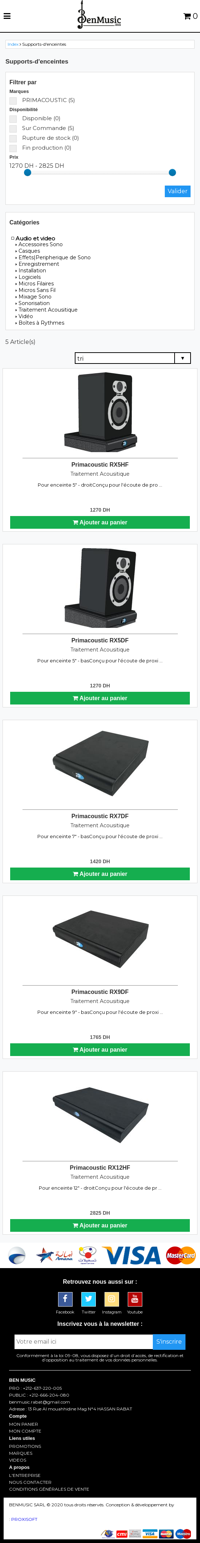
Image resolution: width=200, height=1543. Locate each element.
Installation (31, 270)
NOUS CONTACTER (30, 1482)
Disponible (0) (35, 118)
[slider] (27, 172)
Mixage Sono (34, 296)
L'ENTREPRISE (25, 1475)
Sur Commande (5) (41, 128)
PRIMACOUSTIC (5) (42, 100)
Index (13, 44)
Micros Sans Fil (36, 290)
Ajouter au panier (100, 522)
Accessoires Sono (39, 244)
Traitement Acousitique (47, 309)
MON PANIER (23, 1424)
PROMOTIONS (25, 1446)
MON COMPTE (25, 1431)
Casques (28, 251)
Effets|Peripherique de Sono (53, 257)
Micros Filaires (35, 283)
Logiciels (28, 277)
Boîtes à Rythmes (40, 323)
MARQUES (20, 1453)
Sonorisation (33, 303)
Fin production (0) (40, 147)
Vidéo (24, 316)
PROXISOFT (24, 1519)
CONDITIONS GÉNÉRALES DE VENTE (49, 1489)
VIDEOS (17, 1460)
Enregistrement (37, 264)
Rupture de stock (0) (44, 138)
